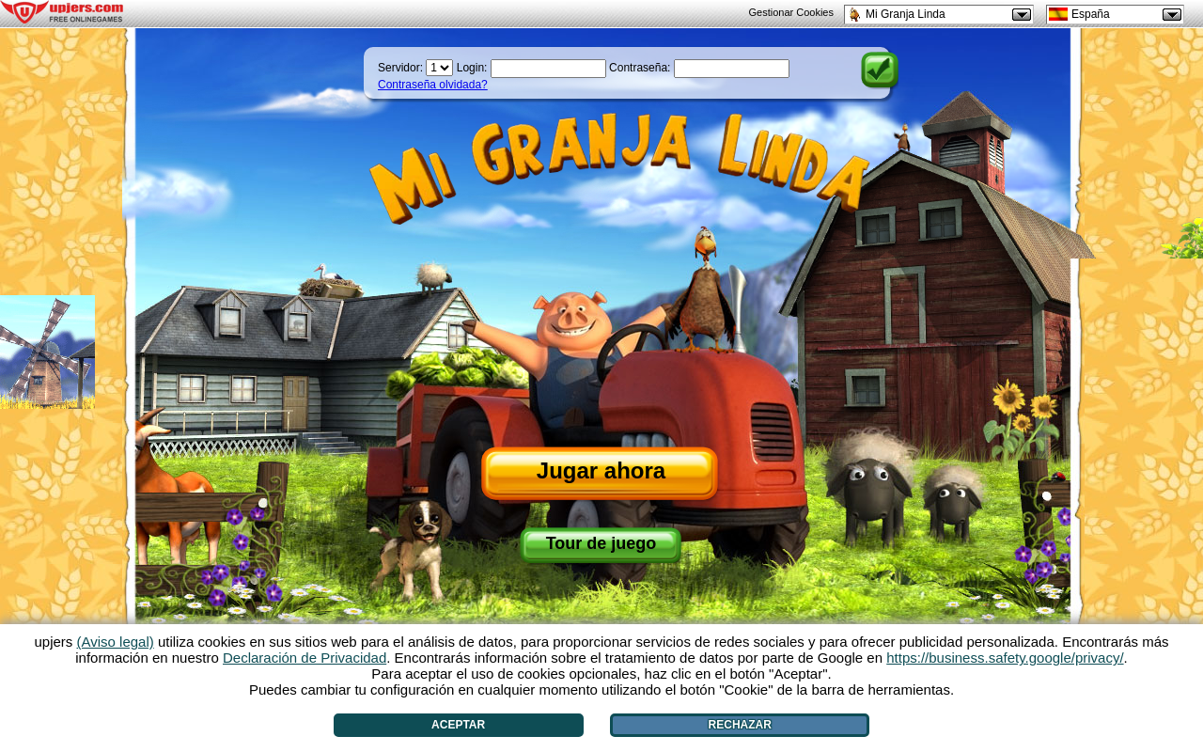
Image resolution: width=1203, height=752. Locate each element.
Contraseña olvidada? (433, 84)
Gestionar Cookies (792, 12)
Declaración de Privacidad (304, 658)
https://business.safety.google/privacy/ (1004, 658)
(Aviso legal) (115, 642)
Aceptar (458, 724)
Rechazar (740, 724)
